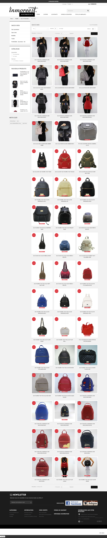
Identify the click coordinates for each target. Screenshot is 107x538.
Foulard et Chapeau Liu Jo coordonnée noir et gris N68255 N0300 (24, 155)
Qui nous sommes (28, 518)
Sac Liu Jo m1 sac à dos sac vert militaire (87, 172)
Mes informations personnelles (45, 520)
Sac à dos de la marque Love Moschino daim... (87, 60)
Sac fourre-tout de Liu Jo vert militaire (42, 284)
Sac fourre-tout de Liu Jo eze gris (42, 395)
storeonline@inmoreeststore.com (85, 531)
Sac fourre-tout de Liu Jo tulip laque (64, 480)
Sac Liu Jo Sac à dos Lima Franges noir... (42, 88)
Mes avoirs (41, 516)
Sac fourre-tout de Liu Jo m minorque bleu (42, 312)
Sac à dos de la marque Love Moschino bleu (87, 396)
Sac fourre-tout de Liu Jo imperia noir (42, 228)
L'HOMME (45, 14)
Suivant (72, 33)
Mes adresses (42, 518)
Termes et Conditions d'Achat (30, 516)
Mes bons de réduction (44, 522)
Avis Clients (99, 517)
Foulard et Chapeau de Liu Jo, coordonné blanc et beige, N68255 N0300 (24, 164)
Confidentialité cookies (29, 520)
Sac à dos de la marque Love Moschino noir (64, 424)
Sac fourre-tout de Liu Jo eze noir (65, 367)
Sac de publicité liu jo (27, 14)
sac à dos (12, 186)
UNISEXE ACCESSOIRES (66, 14)
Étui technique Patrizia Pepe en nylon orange (87, 340)
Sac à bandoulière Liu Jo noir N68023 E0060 (24, 116)
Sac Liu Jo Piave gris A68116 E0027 (87, 87)
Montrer (52, 28)
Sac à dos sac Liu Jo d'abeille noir (42, 255)
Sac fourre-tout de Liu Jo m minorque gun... (42, 200)
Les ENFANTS (54, 14)
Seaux (12, 47)
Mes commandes (43, 512)
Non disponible (16, 67)
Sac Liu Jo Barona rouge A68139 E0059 (64, 87)
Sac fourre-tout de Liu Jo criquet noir (65, 228)
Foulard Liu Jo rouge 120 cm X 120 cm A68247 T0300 (24, 135)
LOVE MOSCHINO (17, 76)
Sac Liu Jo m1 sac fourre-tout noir (42, 171)
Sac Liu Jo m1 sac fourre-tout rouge (64, 171)
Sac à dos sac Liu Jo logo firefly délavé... (87, 228)
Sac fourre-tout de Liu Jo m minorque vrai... (87, 312)
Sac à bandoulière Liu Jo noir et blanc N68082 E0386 (24, 125)
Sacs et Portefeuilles (25, 18)
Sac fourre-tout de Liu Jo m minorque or (64, 200)
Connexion (92, 4)
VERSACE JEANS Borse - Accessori (20, 83)
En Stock (15, 69)
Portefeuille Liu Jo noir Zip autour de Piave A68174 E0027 (24, 97)
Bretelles (13, 35)
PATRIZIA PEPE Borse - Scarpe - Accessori (20, 79)
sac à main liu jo (20, 186)
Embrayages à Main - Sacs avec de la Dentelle (18, 54)
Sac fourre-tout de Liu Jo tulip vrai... (64, 340)
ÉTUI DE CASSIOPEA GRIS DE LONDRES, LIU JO (87, 144)
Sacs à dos (14, 32)
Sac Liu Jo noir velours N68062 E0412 (24, 106)
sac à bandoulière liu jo (15, 184)
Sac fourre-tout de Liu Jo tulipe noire (41, 340)
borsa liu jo (12, 182)
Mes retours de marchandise (45, 514)
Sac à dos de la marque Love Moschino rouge (87, 424)
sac (18, 182)
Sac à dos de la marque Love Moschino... (87, 452)
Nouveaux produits (18, 92)
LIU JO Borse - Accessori (18, 74)
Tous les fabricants (80, 14)
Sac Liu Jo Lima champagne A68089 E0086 (42, 144)
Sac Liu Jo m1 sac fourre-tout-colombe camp (87, 256)
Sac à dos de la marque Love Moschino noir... (42, 60)
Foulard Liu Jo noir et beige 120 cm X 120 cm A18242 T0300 (24, 144)
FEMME (38, 14)
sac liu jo (25, 184)
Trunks (13, 38)
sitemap (26, 522)
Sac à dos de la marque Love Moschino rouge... (87, 116)
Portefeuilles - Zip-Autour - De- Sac (18, 43)
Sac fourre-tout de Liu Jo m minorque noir (87, 200)
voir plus (101, 533)
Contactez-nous (27, 514)
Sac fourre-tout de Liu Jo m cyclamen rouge (87, 284)
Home (11, 18)
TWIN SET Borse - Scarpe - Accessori (20, 81)
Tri (33, 28)
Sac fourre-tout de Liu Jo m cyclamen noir (42, 368)
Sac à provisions (15, 29)
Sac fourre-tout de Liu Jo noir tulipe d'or (87, 368)
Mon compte (43, 510)
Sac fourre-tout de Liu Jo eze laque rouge (64, 396)
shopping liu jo (13, 189)
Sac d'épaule (14, 50)
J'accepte (2, 536)
